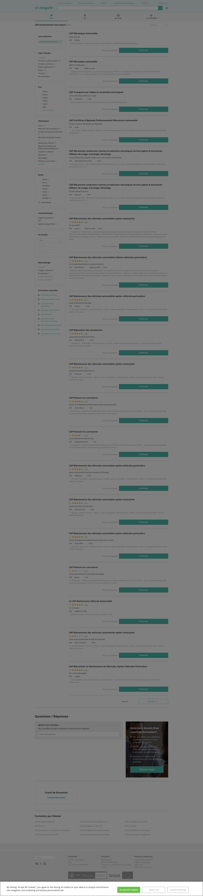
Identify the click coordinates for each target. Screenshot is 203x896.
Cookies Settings (177, 889)
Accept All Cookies (128, 889)
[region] (101, 888)
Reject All (153, 889)
